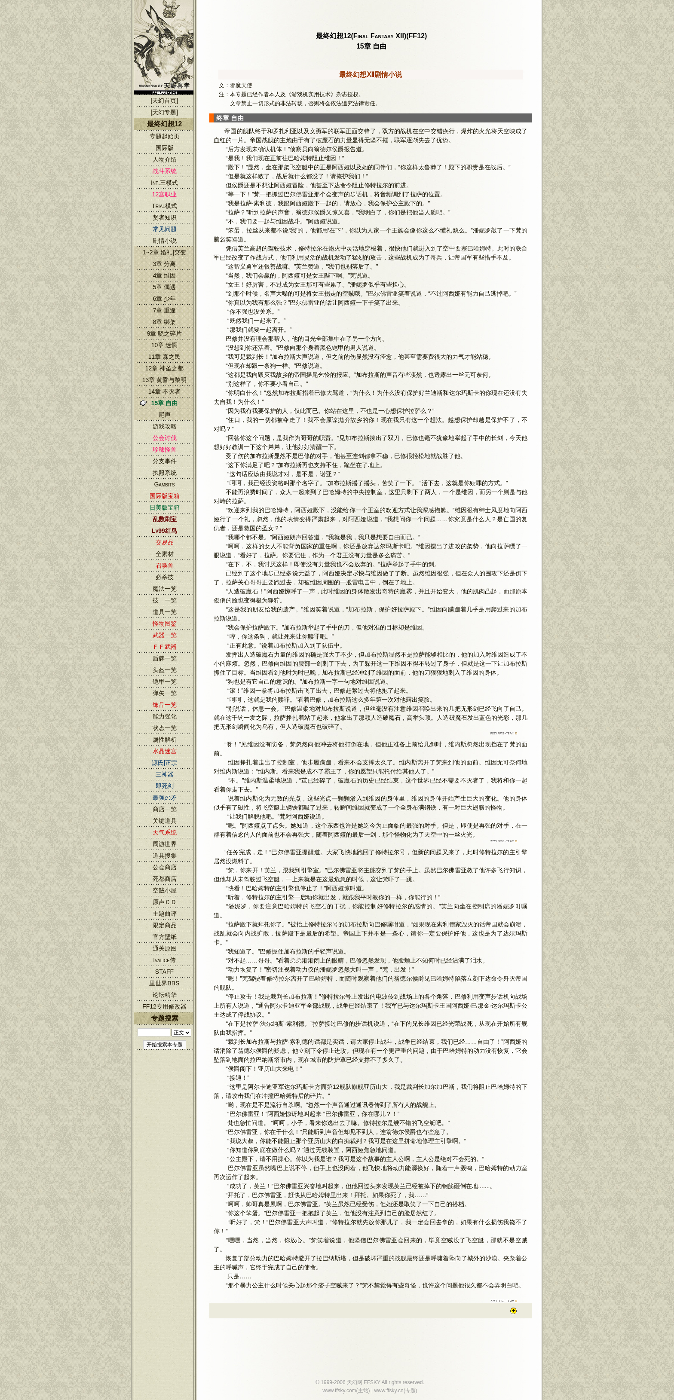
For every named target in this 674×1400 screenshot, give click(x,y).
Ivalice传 (164, 960)
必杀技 (165, 577)
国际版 (165, 147)
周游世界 (165, 844)
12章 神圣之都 (164, 368)
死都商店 (165, 878)
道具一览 (165, 611)
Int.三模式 (164, 182)
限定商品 (165, 925)
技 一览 (165, 600)
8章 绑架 (164, 321)
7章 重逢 (164, 310)
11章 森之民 (164, 356)
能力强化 (165, 716)
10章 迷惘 (164, 345)
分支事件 (165, 461)
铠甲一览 (165, 681)
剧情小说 (165, 240)
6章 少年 (164, 298)
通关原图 (165, 948)
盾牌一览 (165, 658)
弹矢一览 (165, 693)
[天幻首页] (164, 100)
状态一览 (165, 727)
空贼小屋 (165, 890)
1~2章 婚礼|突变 (164, 252)
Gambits (164, 484)
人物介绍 (165, 159)
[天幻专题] (164, 112)
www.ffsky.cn (388, 1391)
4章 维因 (164, 275)
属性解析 (165, 739)
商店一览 (165, 809)
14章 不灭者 (164, 391)
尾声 (165, 414)
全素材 (165, 553)
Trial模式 (164, 205)
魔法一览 (165, 588)
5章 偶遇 (164, 287)
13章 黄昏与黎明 (164, 379)
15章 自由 (164, 403)
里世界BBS (164, 983)
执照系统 (165, 472)
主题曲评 (165, 913)
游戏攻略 (165, 426)
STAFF (164, 971)
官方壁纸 (165, 936)
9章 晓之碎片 (164, 333)
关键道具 (165, 820)
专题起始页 (165, 136)
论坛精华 (165, 994)
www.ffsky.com (339, 1391)
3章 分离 (164, 263)
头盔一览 (165, 669)
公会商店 (165, 867)
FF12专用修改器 (164, 1006)
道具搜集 (165, 855)
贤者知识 (165, 217)
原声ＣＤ (165, 902)
